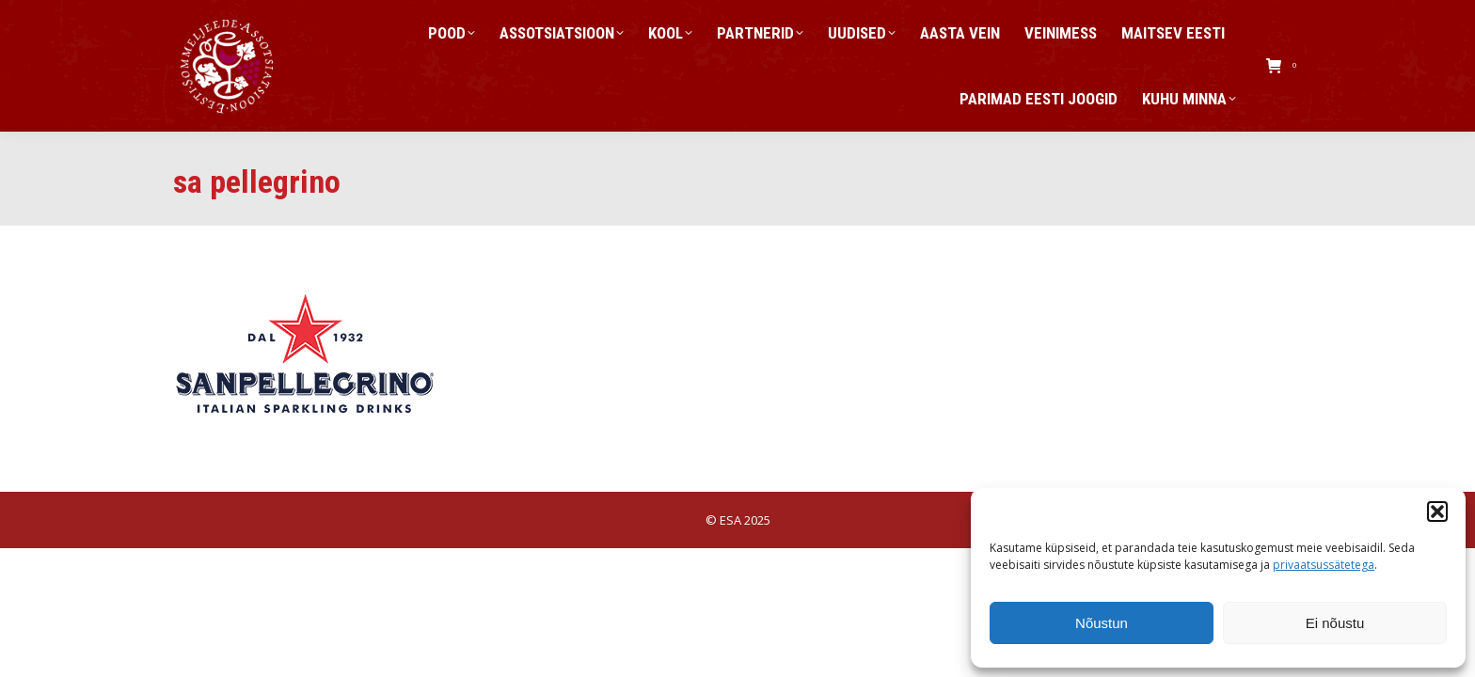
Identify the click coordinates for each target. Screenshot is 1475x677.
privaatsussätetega (1323, 565)
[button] (1437, 511)
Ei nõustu (1335, 623)
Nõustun (1101, 623)
